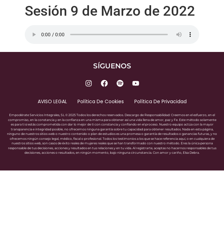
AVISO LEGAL (52, 101)
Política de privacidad (160, 101)
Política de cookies (100, 101)
